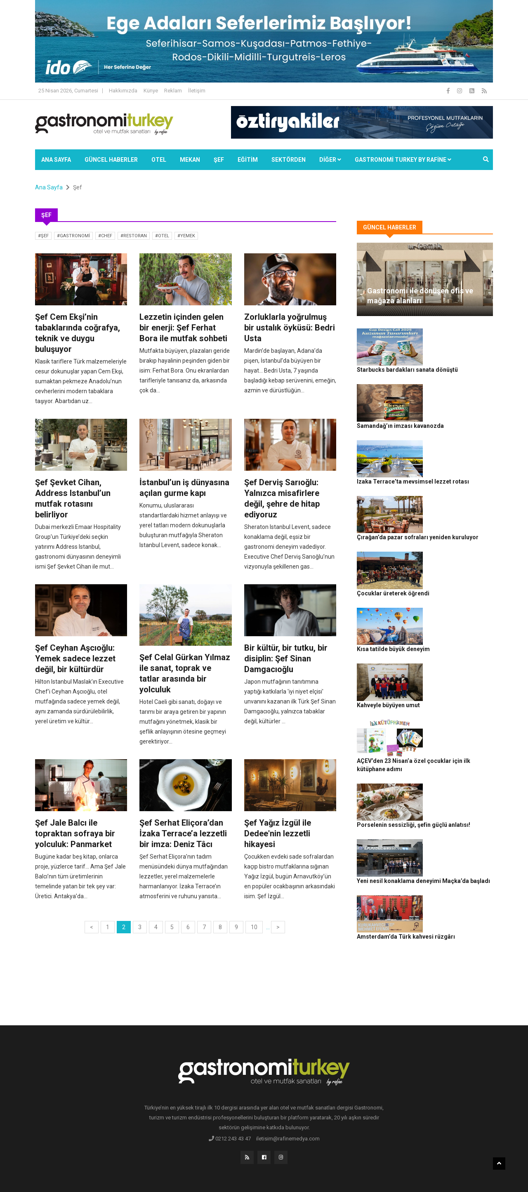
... (268, 927)
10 (254, 927)
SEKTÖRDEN (288, 159)
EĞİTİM (248, 159)
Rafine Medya (125, 1171)
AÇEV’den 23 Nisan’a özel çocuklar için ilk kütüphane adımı (459, 659)
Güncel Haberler (111, 159)
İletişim (196, 90)
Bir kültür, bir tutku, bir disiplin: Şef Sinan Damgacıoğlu (286, 658)
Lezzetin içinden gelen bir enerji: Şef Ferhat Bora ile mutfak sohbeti (183, 327)
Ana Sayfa (56, 159)
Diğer (330, 159)
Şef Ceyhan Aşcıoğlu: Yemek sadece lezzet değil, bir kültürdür (75, 658)
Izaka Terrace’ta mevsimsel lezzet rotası (455, 431)
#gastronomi (73, 235)
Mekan (190, 159)
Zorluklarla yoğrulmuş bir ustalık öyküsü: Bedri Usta (289, 327)
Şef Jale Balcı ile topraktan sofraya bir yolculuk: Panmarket (75, 833)
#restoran (133, 235)
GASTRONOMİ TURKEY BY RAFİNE (403, 159)
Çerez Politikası (429, 1171)
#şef (43, 235)
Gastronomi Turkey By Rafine (181, 1171)
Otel (158, 159)
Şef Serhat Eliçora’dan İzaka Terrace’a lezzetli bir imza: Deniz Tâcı (183, 833)
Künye (151, 90)
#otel (162, 235)
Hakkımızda (123, 90)
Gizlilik (398, 1171)
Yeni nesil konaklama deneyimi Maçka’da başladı (460, 750)
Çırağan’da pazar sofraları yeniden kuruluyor (454, 477)
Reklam (173, 90)
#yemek (186, 235)
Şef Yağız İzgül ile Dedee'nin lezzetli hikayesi (277, 833)
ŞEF (219, 159)
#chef (105, 235)
